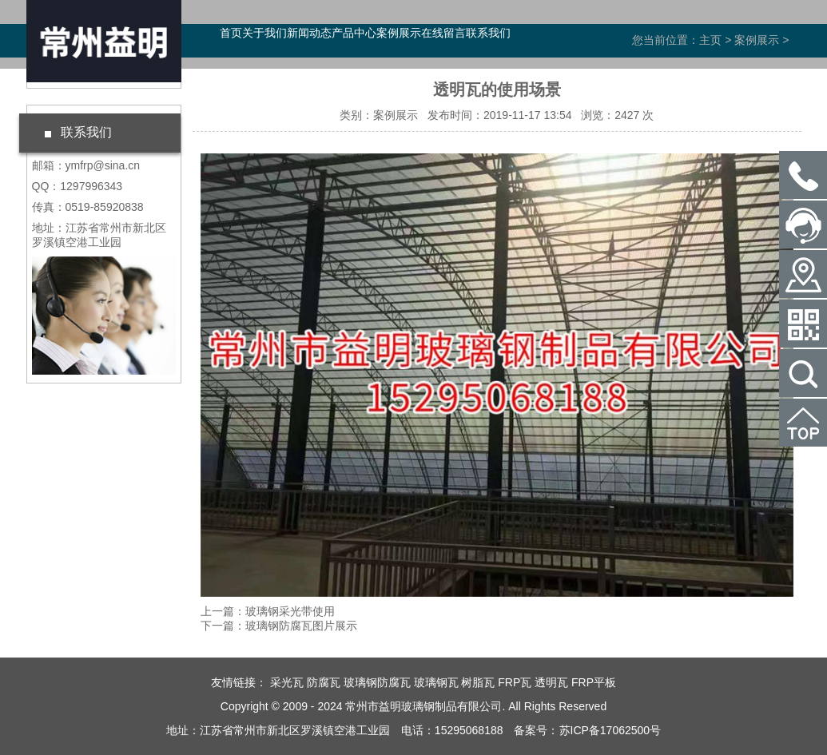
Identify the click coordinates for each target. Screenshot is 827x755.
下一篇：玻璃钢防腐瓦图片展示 (279, 625)
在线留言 (443, 32)
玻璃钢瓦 (436, 682)
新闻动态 (309, 32)
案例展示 (398, 32)
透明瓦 (551, 682)
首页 (231, 32)
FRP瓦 (514, 682)
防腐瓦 (323, 682)
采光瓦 (287, 682)
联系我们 (488, 32)
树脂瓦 (478, 682)
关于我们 (264, 32)
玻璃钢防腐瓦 (377, 682)
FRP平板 (593, 682)
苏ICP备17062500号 (610, 730)
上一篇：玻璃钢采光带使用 (268, 611)
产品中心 (354, 32)
